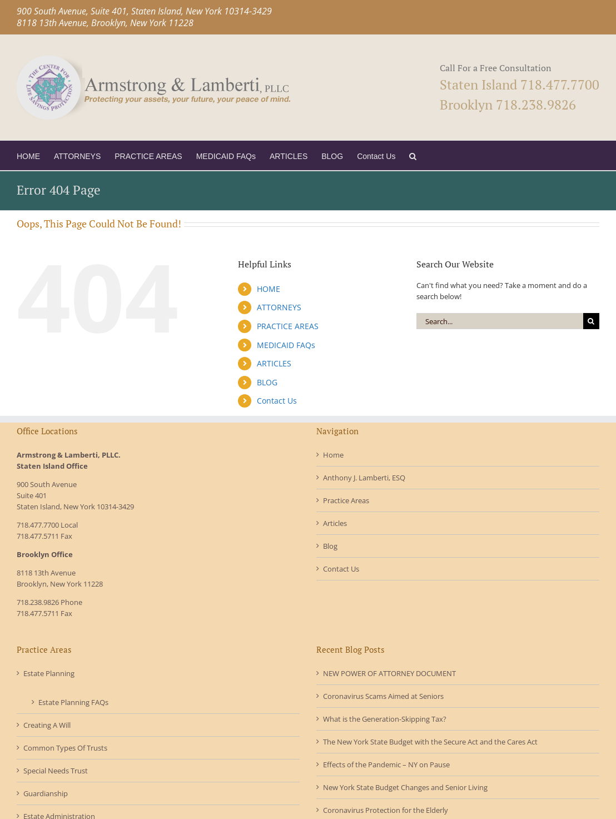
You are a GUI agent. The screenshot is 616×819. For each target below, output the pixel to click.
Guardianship (45, 793)
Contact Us (277, 400)
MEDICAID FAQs (286, 345)
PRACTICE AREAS (288, 326)
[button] (412, 155)
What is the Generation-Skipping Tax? (384, 719)
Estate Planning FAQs (73, 702)
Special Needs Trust (55, 771)
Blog (330, 546)
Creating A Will (47, 725)
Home (333, 455)
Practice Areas (346, 500)
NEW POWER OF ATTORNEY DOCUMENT (389, 673)
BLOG (267, 382)
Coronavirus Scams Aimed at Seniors (383, 696)
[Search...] (499, 321)
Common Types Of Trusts (65, 748)
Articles (335, 523)
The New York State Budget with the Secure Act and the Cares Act (430, 742)
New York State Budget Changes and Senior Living (405, 787)
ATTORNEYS (279, 307)
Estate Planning (48, 673)
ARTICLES (274, 363)
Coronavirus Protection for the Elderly (385, 810)
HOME (268, 289)
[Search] (591, 321)
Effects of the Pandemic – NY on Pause (386, 765)
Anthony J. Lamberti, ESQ (364, 478)
